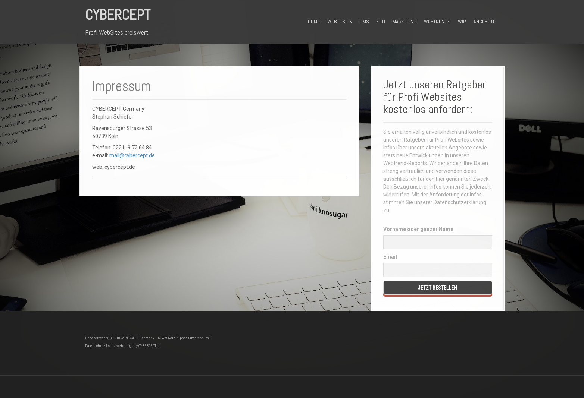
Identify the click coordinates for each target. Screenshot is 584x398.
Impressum (199, 338)
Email (390, 257)
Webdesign (339, 21)
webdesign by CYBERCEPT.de (138, 346)
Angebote (485, 21)
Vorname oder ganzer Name (418, 229)
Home (314, 21)
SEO (381, 21)
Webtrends (437, 21)
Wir (462, 21)
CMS (364, 21)
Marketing (404, 21)
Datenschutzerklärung (460, 202)
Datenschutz (95, 346)
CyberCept (117, 15)
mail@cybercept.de (132, 155)
